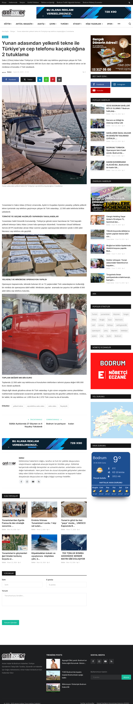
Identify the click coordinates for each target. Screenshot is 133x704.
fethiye (110, 325)
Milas (94, 319)
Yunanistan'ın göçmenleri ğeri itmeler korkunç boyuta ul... (14, 556)
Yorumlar (9, 573)
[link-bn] (83, 13)
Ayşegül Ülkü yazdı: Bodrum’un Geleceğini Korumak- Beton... (74, 661)
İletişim (22, 2)
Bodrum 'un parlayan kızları (60, 423)
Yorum (5, 591)
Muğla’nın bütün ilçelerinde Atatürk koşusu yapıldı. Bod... (118, 248)
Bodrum (118, 336)
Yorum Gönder (10, 622)
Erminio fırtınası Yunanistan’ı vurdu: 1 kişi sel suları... (43, 523)
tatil (93, 325)
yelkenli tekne (18, 406)
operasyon (96, 330)
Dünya (12, 31)
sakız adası (52, 406)
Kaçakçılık (63, 406)
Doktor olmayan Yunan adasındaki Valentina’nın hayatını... (117, 263)
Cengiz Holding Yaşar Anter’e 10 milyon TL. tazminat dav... (115, 219)
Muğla (102, 319)
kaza (110, 319)
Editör (7, 72)
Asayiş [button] (41, 24)
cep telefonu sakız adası (35, 406)
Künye (4, 2)
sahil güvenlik (121, 325)
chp (101, 336)
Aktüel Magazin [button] (24, 24)
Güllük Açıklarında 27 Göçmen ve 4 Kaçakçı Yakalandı (25, 425)
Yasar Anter (110, 239)
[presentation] (21, 613)
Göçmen (116, 314)
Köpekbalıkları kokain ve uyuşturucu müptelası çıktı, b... (43, 556)
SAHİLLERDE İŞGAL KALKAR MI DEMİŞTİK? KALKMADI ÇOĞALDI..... (118, 135)
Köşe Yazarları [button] (94, 24)
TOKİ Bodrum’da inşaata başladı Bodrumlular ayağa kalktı (72, 675)
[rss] (111, 661)
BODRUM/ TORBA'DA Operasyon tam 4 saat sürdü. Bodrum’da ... (116, 150)
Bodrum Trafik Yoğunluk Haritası (68, 2)
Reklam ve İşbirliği (47, 2)
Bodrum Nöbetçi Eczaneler (92, 2)
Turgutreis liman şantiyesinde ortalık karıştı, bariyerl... (118, 277)
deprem (114, 330)
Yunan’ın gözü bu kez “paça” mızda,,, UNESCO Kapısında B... (73, 523)
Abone (126, 677)
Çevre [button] (53, 24)
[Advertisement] (49, 195)
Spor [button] (110, 24)
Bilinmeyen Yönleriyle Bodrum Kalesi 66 (74, 685)
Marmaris (119, 319)
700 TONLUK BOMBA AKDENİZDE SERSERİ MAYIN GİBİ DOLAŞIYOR (73, 556)
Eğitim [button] (8, 24)
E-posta (49, 579)
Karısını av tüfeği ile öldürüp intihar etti (115, 121)
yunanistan (105, 314)
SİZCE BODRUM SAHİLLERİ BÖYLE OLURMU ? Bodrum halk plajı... (118, 108)
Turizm (94, 314)
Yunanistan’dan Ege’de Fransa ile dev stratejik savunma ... (13, 523)
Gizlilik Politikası (33, 2)
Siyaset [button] (77, 24)
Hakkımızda (13, 2)
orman (101, 325)
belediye (124, 330)
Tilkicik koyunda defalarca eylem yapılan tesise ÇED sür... (118, 233)
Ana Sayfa (5, 31)
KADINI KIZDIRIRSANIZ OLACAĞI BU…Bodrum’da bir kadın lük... (117, 165)
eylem (94, 336)
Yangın (126, 314)
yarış (106, 330)
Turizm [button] (65, 24)
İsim (4, 579)
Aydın (109, 336)
